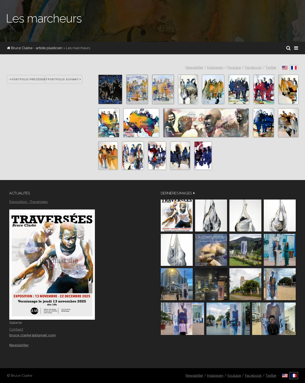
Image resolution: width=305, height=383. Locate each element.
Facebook (253, 67)
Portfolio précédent (27, 79)
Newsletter (194, 67)
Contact (16, 329)
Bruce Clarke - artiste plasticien (34, 48)
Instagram (215, 67)
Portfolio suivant (64, 79)
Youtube (234, 67)
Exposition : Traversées (28, 202)
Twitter (271, 67)
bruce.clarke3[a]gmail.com (32, 335)
